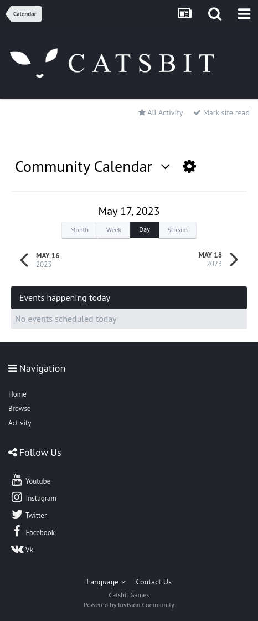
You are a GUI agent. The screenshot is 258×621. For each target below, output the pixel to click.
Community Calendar (93, 166)
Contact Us (154, 582)
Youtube (30, 480)
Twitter (28, 514)
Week (113, 229)
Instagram (33, 497)
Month (79, 229)
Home (17, 394)
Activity (19, 423)
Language (106, 582)
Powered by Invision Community (129, 605)
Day (144, 229)
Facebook (32, 531)
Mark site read (221, 112)
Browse (19, 408)
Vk (21, 548)
